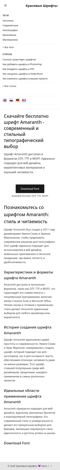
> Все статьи (9, 86)
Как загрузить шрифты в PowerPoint (23, 73)
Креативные (9, 34)
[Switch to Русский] (11, 100)
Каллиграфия (10, 30)
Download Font (30, 189)
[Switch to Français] (24, 100)
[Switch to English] (5, 100)
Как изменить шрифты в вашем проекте (25, 78)
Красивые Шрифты (41, 6)
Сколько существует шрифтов (19, 59)
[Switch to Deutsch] (17, 100)
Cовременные (10, 25)
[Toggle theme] (5, 6)
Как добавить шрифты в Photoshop (22, 64)
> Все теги (8, 47)
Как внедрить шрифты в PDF (18, 69)
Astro (44, 465)
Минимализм (10, 39)
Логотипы (8, 20)
